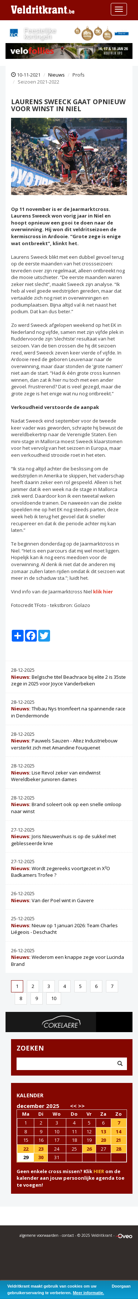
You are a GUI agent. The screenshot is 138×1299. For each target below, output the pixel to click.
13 (103, 1131)
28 (118, 1149)
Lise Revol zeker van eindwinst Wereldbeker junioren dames (55, 776)
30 (40, 1157)
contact (68, 1235)
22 (25, 1149)
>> (81, 1105)
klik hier (103, 591)
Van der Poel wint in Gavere (52, 900)
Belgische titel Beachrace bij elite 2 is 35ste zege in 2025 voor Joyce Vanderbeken (68, 680)
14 (118, 1131)
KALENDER (30, 1095)
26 (89, 1149)
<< (73, 1105)
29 (25, 1157)
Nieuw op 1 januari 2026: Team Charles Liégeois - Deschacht (64, 929)
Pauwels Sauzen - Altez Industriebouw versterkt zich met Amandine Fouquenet (64, 744)
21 (118, 1140)
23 (40, 1149)
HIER (98, 1171)
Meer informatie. (88, 1293)
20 (103, 1140)
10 (53, 998)
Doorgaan (121, 1286)
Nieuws (56, 74)
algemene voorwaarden (39, 1235)
